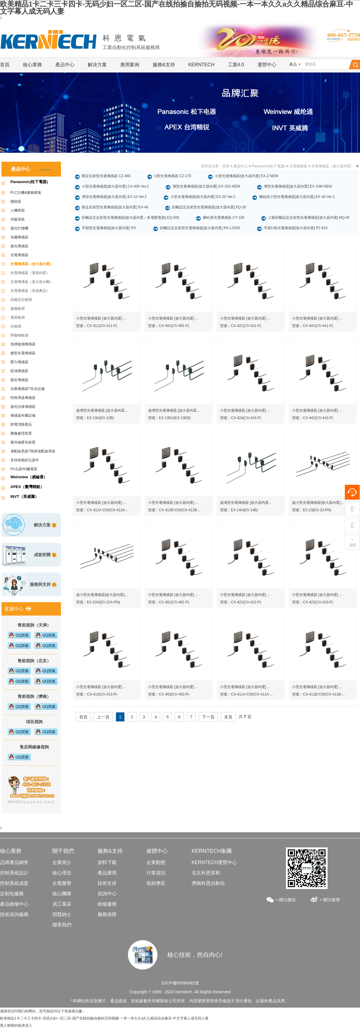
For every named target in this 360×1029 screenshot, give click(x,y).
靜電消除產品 (21, 424)
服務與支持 (40, 584)
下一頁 (208, 717)
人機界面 (17, 210)
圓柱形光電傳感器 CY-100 (223, 217)
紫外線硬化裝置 (22, 442)
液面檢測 (17, 317)
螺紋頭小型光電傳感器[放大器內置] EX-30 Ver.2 (297, 197)
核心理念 (61, 872)
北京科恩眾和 (206, 872)
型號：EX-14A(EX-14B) (239, 510)
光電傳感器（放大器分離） (31, 282)
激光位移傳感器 (22, 407)
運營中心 (266, 64)
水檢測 (15, 326)
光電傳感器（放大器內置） (31, 264)
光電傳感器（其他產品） (30, 291)
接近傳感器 (19, 380)
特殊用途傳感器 (22, 398)
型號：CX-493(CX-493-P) (168, 694)
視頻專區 (155, 883)
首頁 (5, 64)
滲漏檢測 (17, 308)
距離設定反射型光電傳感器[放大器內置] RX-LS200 (200, 228)
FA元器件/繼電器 (23, 469)
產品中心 (64, 64)
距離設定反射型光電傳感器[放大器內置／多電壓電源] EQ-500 (130, 217)
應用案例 (129, 64)
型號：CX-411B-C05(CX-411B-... (318, 694)
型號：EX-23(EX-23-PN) (311, 510)
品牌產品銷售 (14, 862)
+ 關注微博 (330, 899)
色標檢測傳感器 (22, 344)
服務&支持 (164, 64)
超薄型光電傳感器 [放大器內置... (102, 410)
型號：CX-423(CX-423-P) (312, 602)
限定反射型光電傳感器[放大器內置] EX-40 (115, 207)
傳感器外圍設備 (22, 415)
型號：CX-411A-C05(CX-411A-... (246, 694)
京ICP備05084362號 (180, 983)
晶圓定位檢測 (21, 300)
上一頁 (103, 717)
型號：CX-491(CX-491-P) (168, 326)
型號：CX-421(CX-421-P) (240, 326)
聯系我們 (61, 924)
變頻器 (15, 201)
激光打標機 (19, 228)
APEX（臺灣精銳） (27, 486)
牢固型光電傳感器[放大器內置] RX (109, 228)
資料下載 (107, 862)
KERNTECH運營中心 (214, 862)
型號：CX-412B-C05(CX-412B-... (174, 510)
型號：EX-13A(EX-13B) (95, 418)
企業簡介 (61, 862)
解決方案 (97, 64)
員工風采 (61, 904)
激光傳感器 (19, 246)
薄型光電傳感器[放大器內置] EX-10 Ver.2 (114, 197)
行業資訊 (155, 872)
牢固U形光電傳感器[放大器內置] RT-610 (296, 228)
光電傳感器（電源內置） (30, 273)
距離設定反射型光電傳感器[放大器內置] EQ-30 (209, 207)
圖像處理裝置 (21, 433)
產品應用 (107, 872)
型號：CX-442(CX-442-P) (312, 418)
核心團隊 (61, 893)
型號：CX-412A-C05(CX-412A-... (102, 510)
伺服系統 (17, 219)
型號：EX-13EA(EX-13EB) (169, 418)
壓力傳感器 (19, 362)
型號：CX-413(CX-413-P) (96, 694)
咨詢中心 (107, 893)
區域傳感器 (19, 371)
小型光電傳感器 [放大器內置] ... (101, 318)
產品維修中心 (14, 904)
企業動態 (155, 862)
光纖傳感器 (19, 237)
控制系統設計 (14, 872)
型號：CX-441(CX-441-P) (312, 326)
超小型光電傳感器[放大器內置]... (318, 503)
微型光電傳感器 (22, 353)
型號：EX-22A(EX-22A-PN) (98, 602)
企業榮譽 (61, 883)
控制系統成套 (14, 883)
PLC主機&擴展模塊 (25, 193)
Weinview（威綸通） (28, 477)
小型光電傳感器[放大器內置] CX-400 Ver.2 (115, 186)
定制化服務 (12, 893)
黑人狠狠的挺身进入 (16, 1025)
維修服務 (107, 904)
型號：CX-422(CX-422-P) (240, 602)
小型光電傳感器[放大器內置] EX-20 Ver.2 (202, 197)
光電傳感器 (19, 255)
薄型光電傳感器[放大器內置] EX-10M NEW (298, 186)
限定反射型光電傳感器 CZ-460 (106, 176)
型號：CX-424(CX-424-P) (240, 418)
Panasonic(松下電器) (29, 182)
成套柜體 (42, 554)
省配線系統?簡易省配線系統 (32, 451)
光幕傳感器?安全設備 (27, 389)
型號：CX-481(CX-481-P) (168, 602)
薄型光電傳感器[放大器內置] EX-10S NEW (206, 186)
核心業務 (32, 64)
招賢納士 (61, 914)
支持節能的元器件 (24, 460)
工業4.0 (236, 64)
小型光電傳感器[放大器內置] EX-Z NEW (246, 176)
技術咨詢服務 (14, 914)
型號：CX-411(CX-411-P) (96, 326)
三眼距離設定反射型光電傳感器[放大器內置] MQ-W (308, 217)
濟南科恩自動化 (208, 883)
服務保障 (107, 914)
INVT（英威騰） (24, 496)
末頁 (228, 717)
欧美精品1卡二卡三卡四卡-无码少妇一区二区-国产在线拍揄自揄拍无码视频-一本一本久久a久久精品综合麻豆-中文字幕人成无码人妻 (176, 7)
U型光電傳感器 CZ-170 (172, 176)
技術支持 (107, 883)
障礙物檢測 (19, 335)
